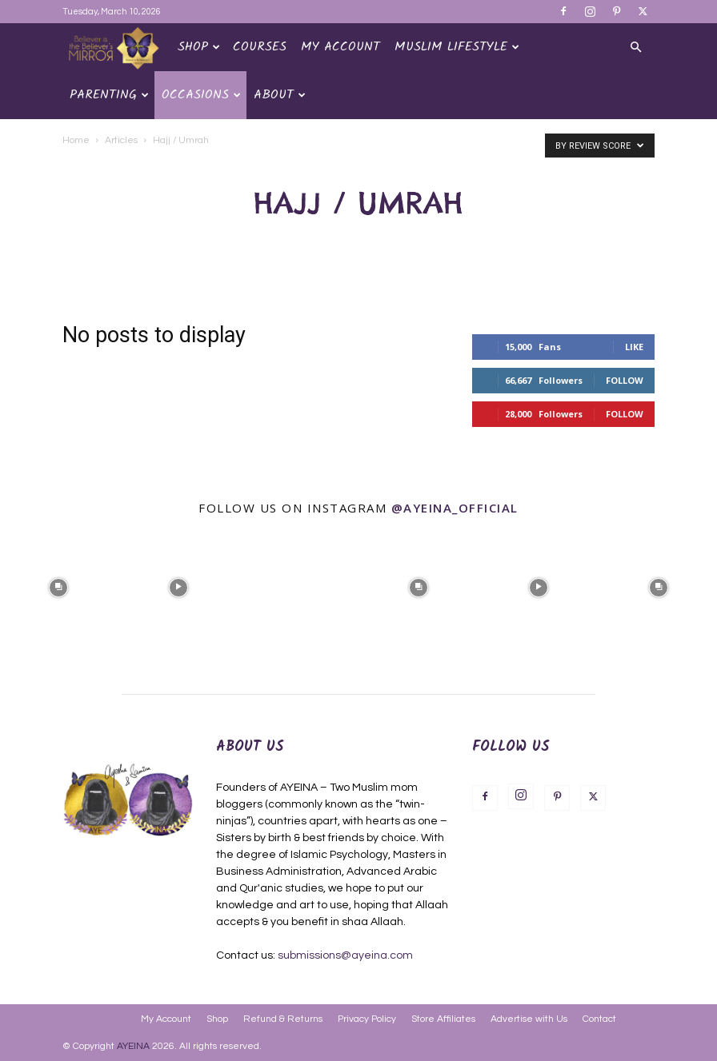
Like (634, 347)
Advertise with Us (529, 1019)
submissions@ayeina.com (345, 955)
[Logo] (116, 47)
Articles (121, 140)
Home (76, 140)
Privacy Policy (367, 1019)
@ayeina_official (455, 508)
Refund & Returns (282, 1019)
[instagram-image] (58, 586)
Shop (199, 47)
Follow (624, 380)
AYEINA (133, 1046)
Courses (259, 47)
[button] (635, 47)
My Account (340, 47)
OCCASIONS (201, 95)
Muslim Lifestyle (457, 47)
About (280, 95)
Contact (599, 1019)
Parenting (109, 95)
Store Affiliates (443, 1019)
